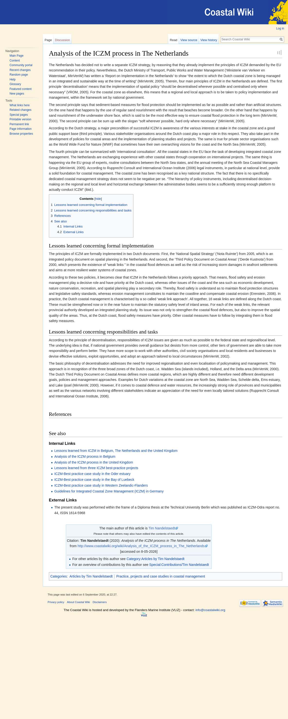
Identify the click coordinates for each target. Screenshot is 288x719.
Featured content (20, 89)
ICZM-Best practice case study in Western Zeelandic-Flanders (101, 485)
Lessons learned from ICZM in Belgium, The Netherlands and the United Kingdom (115, 451)
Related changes (20, 110)
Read (173, 40)
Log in (280, 28)
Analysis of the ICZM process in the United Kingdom (93, 462)
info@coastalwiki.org (210, 610)
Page (48, 40)
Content (14, 60)
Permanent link (19, 124)
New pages (16, 93)
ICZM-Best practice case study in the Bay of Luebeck (94, 480)
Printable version (20, 119)
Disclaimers (100, 602)
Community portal (20, 65)
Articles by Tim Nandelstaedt (91, 576)
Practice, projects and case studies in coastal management (160, 576)
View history (208, 40)
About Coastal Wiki (78, 602)
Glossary (15, 84)
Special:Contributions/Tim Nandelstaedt (179, 565)
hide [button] (98, 199)
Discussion (62, 40)
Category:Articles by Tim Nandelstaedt (155, 559)
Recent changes (20, 70)
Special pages (18, 114)
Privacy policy (56, 602)
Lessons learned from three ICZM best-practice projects (96, 468)
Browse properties (21, 133)
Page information (20, 129)
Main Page (16, 55)
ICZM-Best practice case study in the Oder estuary (92, 474)
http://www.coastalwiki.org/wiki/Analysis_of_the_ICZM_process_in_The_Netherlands (141, 546)
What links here (19, 105)
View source (188, 40)
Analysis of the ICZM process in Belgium (84, 456)
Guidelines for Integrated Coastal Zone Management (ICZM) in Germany (109, 491)
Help (12, 79)
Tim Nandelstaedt (161, 528)
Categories (58, 576)
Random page (18, 74)
